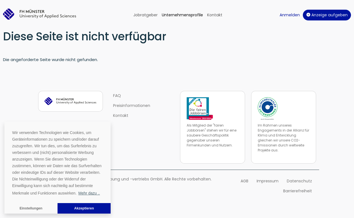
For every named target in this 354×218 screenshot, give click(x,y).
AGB (244, 181)
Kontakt (214, 15)
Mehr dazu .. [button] (89, 193)
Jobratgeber (145, 15)
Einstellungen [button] (31, 208)
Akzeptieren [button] (84, 208)
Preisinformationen (131, 105)
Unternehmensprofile (182, 15)
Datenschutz (299, 181)
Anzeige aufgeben (327, 15)
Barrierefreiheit (297, 191)
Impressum (267, 181)
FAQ (117, 95)
